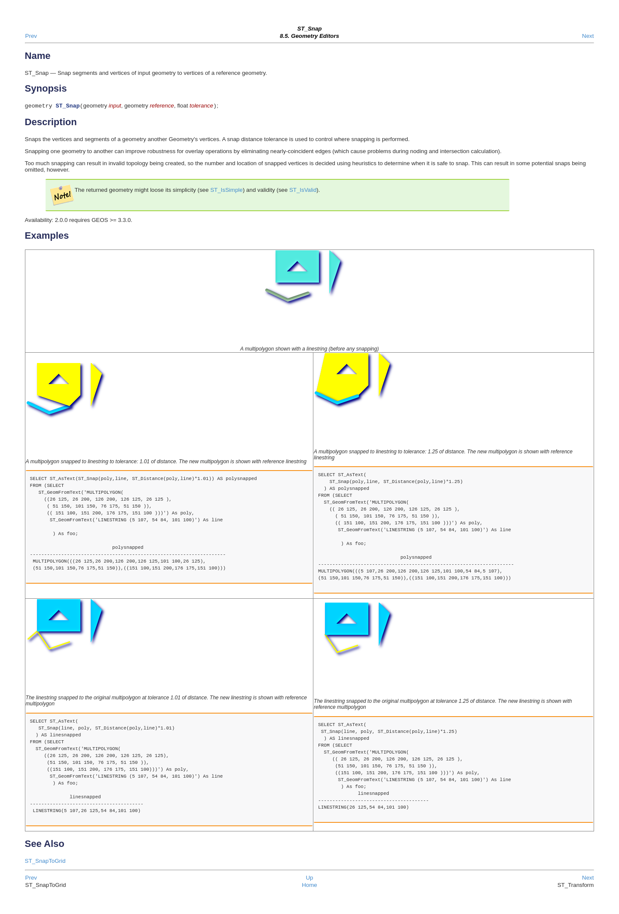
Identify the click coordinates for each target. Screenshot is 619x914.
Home (309, 886)
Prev (31, 36)
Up (309, 878)
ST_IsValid (302, 191)
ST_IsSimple (226, 191)
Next (588, 36)
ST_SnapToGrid (45, 862)
